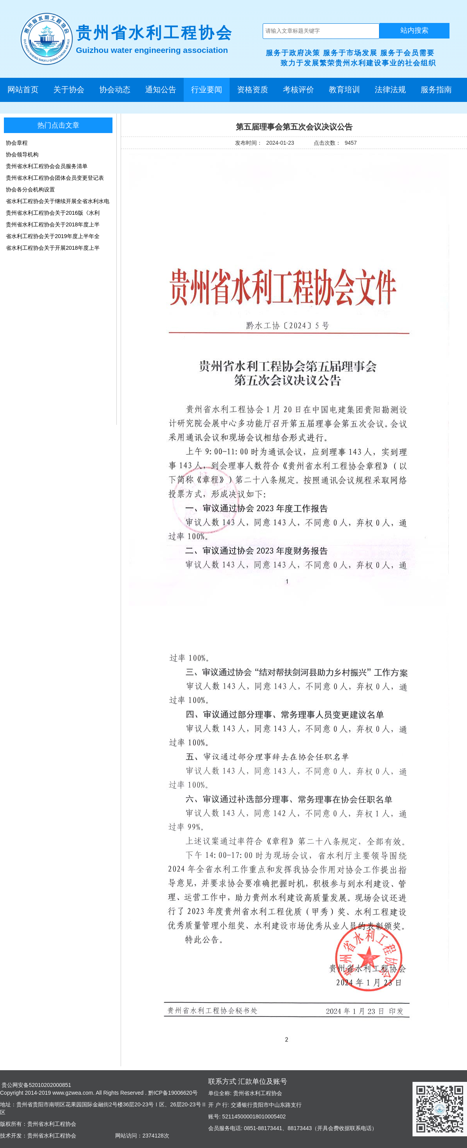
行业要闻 (206, 89)
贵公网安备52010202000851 (35, 1085)
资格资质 (252, 89)
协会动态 (114, 89)
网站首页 (23, 89)
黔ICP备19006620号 (172, 1093)
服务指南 (436, 89)
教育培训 (344, 89)
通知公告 (160, 89)
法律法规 (390, 89)
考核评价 (298, 89)
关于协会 (68, 89)
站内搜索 (414, 30)
